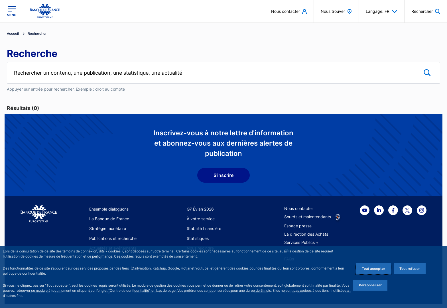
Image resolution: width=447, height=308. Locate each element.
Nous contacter (298, 208)
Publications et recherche (113, 238)
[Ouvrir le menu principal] (11, 11)
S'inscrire (223, 175)
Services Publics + (301, 242)
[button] (426, 11)
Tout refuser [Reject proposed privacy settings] (409, 268)
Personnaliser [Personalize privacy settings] (370, 285)
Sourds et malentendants (307, 216)
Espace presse (298, 225)
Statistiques (198, 238)
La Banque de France (109, 218)
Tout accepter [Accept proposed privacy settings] (373, 268)
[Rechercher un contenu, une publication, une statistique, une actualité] (223, 73)
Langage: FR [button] (381, 11)
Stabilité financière (204, 228)
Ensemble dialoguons (109, 209)
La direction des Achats (306, 234)
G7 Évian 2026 (200, 209)
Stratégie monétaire (107, 228)
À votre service (201, 218)
